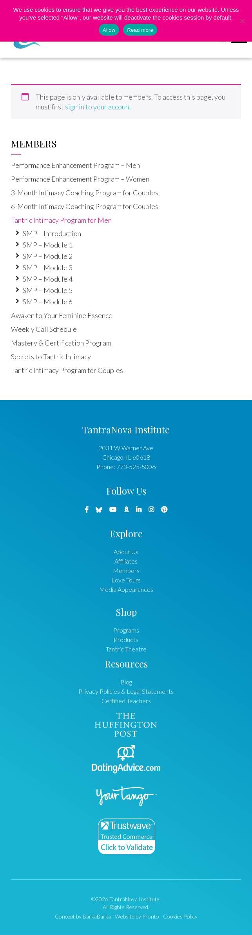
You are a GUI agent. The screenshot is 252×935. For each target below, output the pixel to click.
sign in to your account (98, 106)
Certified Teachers (126, 700)
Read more (140, 30)
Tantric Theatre (126, 649)
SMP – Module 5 (48, 290)
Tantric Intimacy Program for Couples (67, 370)
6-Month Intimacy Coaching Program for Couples (84, 206)
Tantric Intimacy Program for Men (61, 220)
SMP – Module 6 (48, 301)
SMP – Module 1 (48, 244)
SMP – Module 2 (48, 256)
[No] (242, 21)
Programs (126, 630)
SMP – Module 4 (48, 279)
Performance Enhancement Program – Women (80, 179)
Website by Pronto (137, 916)
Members (34, 143)
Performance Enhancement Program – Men (75, 165)
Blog (126, 682)
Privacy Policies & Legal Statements (126, 691)
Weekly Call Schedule (44, 329)
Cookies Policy (180, 916)
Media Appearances (126, 589)
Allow (109, 30)
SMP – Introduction (52, 233)
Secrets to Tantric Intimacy (51, 356)
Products (126, 639)
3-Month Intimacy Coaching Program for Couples (84, 192)
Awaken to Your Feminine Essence (61, 315)
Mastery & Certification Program (61, 342)
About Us (126, 551)
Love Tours (126, 580)
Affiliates (126, 561)
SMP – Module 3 (48, 267)
